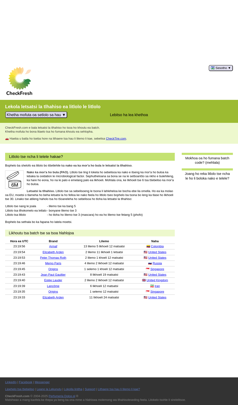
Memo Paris (53, 263)
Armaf (53, 246)
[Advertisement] (119, 32)
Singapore (157, 269)
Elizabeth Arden (53, 252)
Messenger (42, 382)
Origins (53, 269)
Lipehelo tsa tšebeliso (19, 389)
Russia (157, 263)
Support (90, 389)
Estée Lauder (53, 280)
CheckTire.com (116, 138)
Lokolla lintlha (73, 389)
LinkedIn (11, 382)
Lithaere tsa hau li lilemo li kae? (119, 389)
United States (157, 252)
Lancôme (53, 286)
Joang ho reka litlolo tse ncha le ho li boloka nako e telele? (207, 176)
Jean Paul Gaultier (53, 274)
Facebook (25, 382)
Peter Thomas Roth (53, 257)
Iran (157, 286)
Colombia (157, 246)
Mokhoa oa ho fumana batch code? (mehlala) (207, 160)
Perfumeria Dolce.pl (62, 396)
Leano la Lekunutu (49, 389)
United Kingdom (157, 280)
